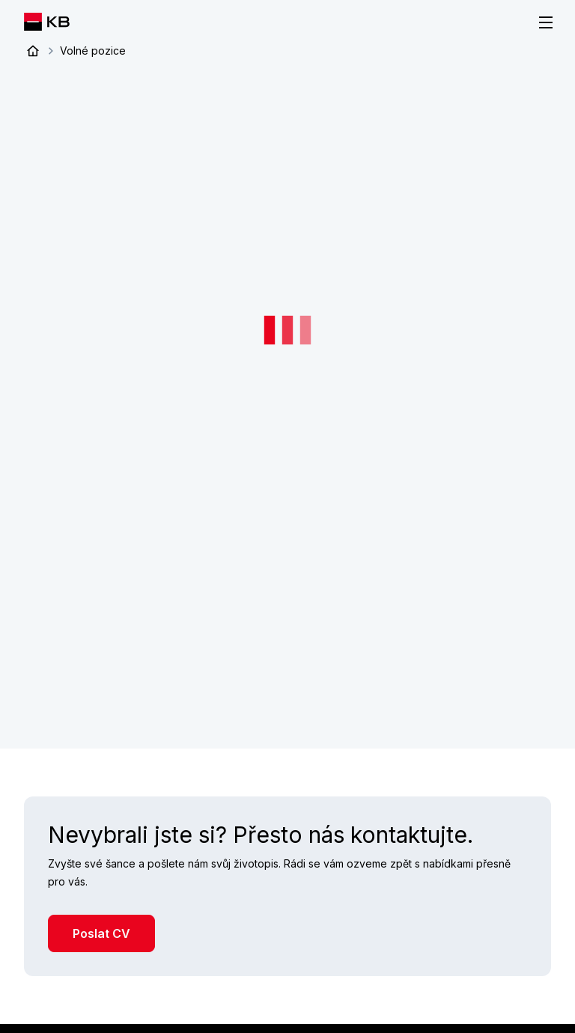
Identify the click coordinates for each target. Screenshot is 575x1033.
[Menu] (546, 22)
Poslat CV (101, 932)
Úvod (33, 51)
